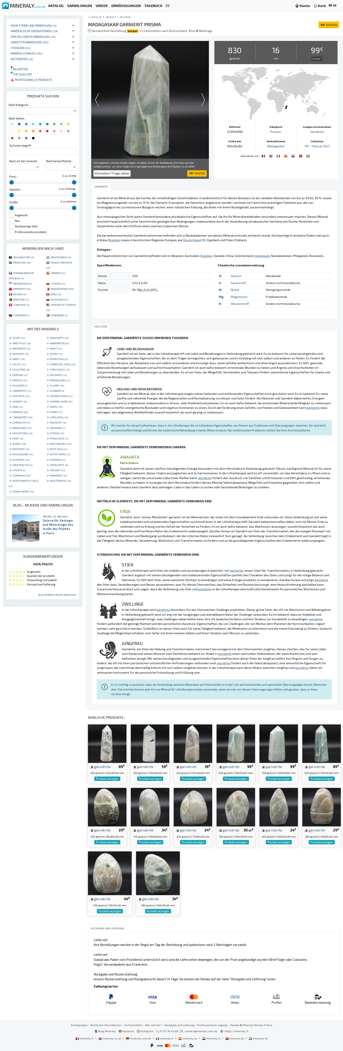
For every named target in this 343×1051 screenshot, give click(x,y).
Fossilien (21, 48)
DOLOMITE (58, 374)
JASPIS (56, 406)
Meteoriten (22, 59)
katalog (96, 17)
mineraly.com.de (139, 1038)
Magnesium (239, 297)
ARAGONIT (20, 353)
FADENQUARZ (60, 380)
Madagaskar (276, 146)
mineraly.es (188, 1038)
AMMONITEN (59, 343)
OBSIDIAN (57, 427)
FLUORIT (57, 385)
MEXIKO (20, 294)
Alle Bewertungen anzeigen (57, 594)
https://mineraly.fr (236, 1031)
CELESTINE (21, 369)
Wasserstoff (240, 304)
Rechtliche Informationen (105, 1024)
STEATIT (18, 470)
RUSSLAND (59, 299)
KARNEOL (20, 411)
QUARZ (19, 443)
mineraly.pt (235, 1038)
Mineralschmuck (26, 53)
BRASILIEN (22, 262)
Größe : (14, 202)
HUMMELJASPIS (61, 401)
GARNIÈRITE (21, 390)
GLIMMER (57, 390)
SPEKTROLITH (22, 464)
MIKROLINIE (22, 427)
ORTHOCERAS (22, 433)
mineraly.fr (84, 1038)
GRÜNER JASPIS (61, 395)
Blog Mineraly (105, 1031)
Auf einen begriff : (20, 145)
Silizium (236, 276)
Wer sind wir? (153, 1024)
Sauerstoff (238, 283)
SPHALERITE (59, 464)
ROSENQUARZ (22, 454)
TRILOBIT (57, 470)
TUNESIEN (21, 304)
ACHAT (18, 337)
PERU (56, 294)
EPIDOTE (19, 380)
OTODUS (57, 433)
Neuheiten (19, 69)
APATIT (56, 348)
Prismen (125, 17)
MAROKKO (22, 288)
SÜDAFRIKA (21, 315)
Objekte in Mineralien (30, 42)
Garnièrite (317, 132)
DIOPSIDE (20, 374)
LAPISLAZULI (59, 417)
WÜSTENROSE (60, 480)
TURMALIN (21, 475)
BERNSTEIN (59, 358)
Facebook (126, 1031)
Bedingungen (79, 1024)
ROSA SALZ (58, 448)
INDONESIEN (22, 283)
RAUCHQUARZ (60, 443)
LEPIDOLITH (21, 422)
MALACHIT (58, 422)
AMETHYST (21, 343)
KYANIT (56, 411)
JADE (17, 406)
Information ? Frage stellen (112, 173)
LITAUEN (58, 283)
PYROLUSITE (59, 438)
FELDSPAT (19, 385)
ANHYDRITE (21, 348)
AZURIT (56, 353)
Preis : (13, 176)
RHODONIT (20, 448)
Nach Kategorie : (19, 105)
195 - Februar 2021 (317, 146)
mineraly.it (165, 1038)
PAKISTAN (21, 299)
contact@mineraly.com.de (201, 1031)
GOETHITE (20, 395)
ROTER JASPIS (60, 454)
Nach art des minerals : (24, 161)
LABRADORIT (22, 417)
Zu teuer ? (317, 58)
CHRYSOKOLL (60, 369)
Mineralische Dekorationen (34, 31)
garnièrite (100, 766)
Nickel (235, 290)
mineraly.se (258, 1038)
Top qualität (21, 74)
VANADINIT (58, 475)
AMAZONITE (59, 337)
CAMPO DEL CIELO (62, 364)
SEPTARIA (57, 459)
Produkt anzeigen (107, 778)
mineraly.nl (211, 1038)
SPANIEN (58, 272)
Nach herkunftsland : (59, 161)
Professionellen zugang (212, 1024)
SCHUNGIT (21, 459)
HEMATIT (19, 401)
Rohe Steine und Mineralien (34, 25)
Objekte (111, 17)
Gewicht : (15, 189)
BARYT (18, 358)
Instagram (145, 1031)
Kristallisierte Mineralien (33, 37)
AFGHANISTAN (23, 257)
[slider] (11, 182)
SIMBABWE (59, 315)
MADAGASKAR (62, 288)
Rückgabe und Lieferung (179, 1024)
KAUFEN (328, 25)
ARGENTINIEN (61, 257)
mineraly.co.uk (110, 1038)
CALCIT (19, 364)
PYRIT (17, 438)
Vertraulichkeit (133, 1024)
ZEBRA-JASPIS (23, 491)
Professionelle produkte (31, 80)
